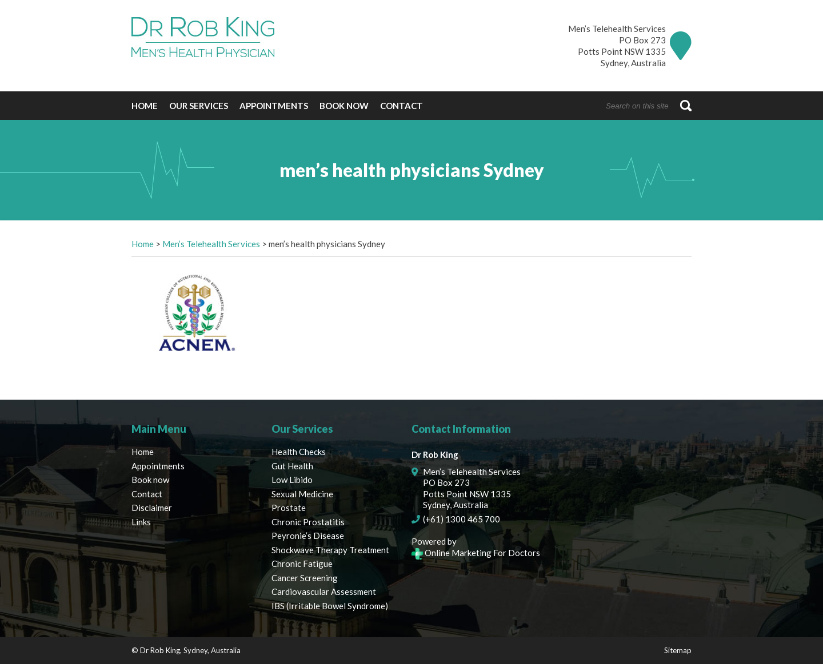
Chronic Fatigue (302, 563)
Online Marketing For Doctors (476, 553)
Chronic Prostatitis (308, 522)
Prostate (288, 507)
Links (141, 522)
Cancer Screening (304, 578)
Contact (401, 105)
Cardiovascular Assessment (323, 591)
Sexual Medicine (302, 494)
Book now (344, 105)
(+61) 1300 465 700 (461, 519)
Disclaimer (151, 507)
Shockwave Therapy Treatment (330, 550)
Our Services (198, 105)
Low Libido (292, 479)
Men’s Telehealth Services (211, 244)
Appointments (273, 105)
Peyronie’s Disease (307, 535)
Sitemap (678, 650)
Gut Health (292, 466)
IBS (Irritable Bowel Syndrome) (329, 606)
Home (144, 105)
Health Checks (298, 451)
